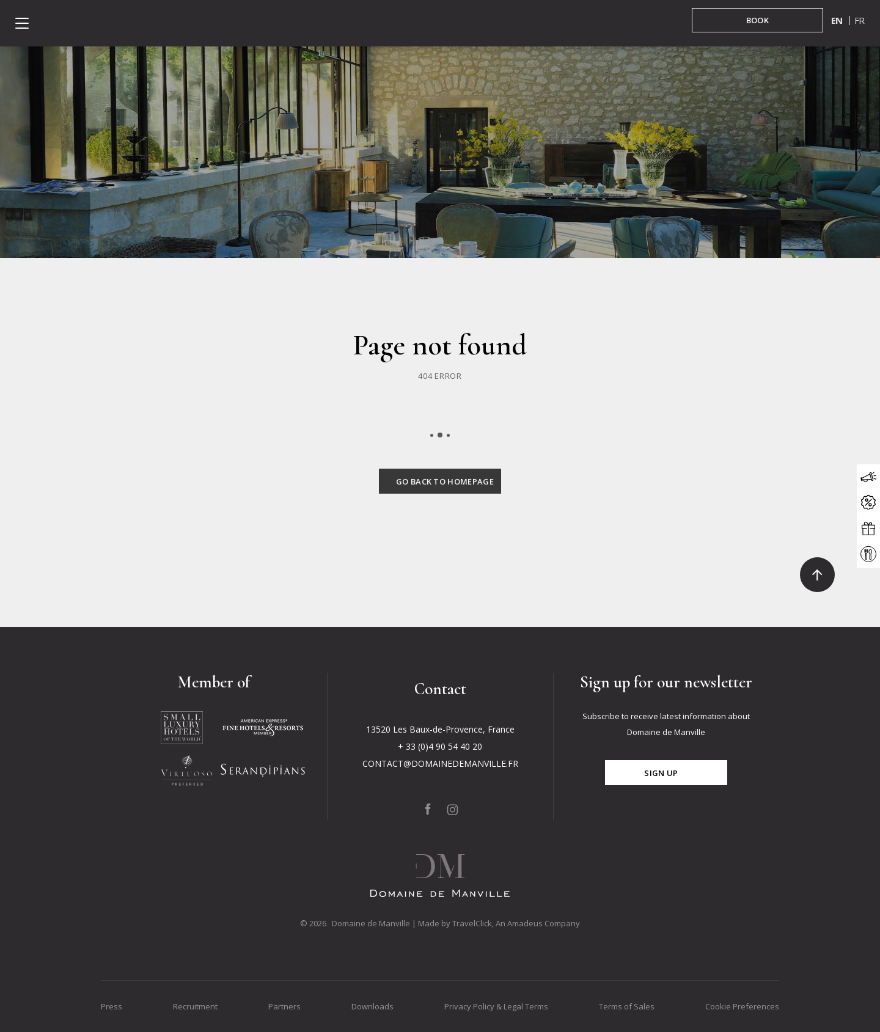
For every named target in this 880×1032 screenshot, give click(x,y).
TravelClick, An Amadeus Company (516, 923)
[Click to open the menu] (22, 23)
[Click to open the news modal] (868, 476)
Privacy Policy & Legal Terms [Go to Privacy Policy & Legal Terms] (496, 1006)
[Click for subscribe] (666, 772)
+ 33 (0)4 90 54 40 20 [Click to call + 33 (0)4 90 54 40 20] (440, 746)
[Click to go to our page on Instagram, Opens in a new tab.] (452, 809)
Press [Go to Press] (111, 1006)
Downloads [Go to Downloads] (372, 1006)
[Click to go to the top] (817, 574)
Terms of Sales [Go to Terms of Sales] (626, 1006)
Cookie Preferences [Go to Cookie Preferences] (742, 1006)
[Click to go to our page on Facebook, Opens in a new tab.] (427, 809)
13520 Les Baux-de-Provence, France (440, 729)
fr (859, 20)
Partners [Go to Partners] (284, 1006)
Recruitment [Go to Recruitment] (195, 1006)
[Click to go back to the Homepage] (440, 495)
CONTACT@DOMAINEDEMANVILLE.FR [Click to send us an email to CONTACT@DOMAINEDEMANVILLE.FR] (440, 763)
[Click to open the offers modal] (868, 502)
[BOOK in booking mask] (757, 20)
